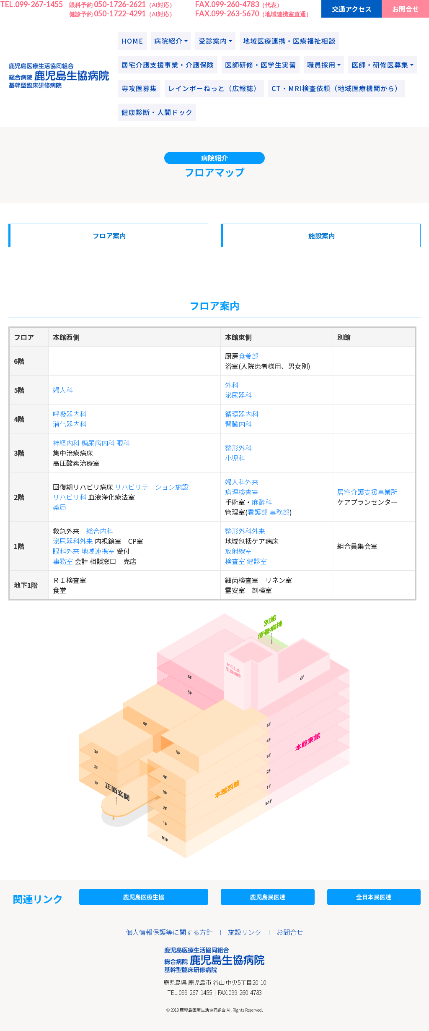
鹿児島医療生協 (143, 897)
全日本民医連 (373, 897)
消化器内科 (69, 424)
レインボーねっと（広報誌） (214, 88)
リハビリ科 (69, 497)
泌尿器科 (238, 395)
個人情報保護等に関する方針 (169, 932)
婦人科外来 (241, 482)
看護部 (258, 512)
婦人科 (63, 390)
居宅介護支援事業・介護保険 (167, 65)
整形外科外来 (245, 531)
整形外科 (238, 448)
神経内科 (66, 443)
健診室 (257, 561)
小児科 (235, 458)
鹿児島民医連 (267, 897)
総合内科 (99, 531)
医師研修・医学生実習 (260, 65)
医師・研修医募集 (379, 65)
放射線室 (238, 551)
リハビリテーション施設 (152, 487)
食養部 (248, 356)
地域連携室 (98, 551)
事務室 (63, 561)
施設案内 (321, 235)
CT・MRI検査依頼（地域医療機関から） (336, 88)
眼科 (123, 443)
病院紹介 (168, 41)
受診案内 (213, 41)
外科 (231, 385)
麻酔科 (262, 502)
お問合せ (405, 9)
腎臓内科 (238, 424)
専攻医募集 (139, 88)
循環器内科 (241, 414)
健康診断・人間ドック (157, 112)
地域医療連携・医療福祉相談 (289, 41)
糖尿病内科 (98, 443)
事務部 (279, 512)
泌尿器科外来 (73, 541)
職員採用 (321, 65)
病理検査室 (241, 492)
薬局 (59, 507)
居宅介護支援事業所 (367, 492)
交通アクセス (352, 9)
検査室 (235, 561)
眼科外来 (66, 551)
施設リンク (244, 932)
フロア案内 (109, 235)
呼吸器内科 (69, 414)
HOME (132, 41)
